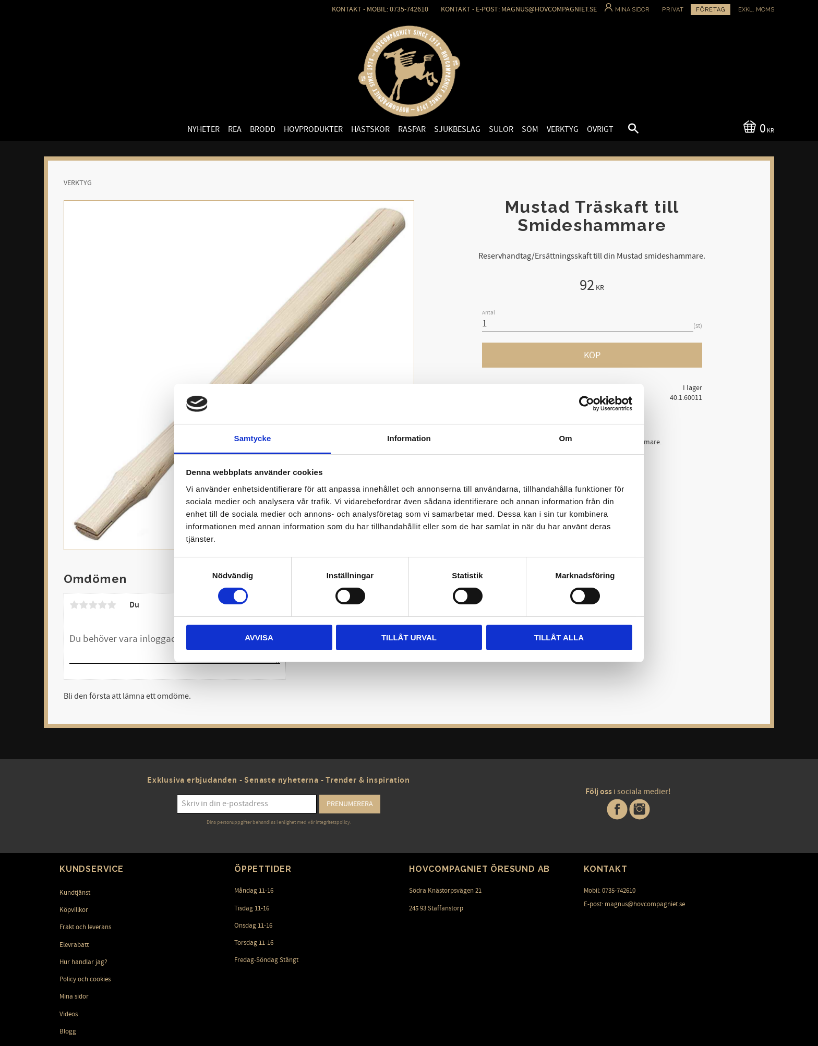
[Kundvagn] (756, 127)
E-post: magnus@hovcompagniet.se (634, 904)
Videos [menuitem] (68, 1014)
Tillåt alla (559, 637)
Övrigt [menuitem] (600, 129)
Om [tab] (565, 438)
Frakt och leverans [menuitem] (85, 927)
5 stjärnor (111, 605)
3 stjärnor (93, 605)
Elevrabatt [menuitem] (74, 945)
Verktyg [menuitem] (563, 129)
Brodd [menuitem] (262, 129)
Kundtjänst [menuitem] (74, 893)
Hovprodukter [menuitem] (313, 129)
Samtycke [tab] (252, 438)
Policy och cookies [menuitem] (85, 979)
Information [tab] (409, 438)
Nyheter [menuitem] (203, 129)
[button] (624, 130)
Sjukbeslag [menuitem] (457, 129)
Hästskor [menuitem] (370, 129)
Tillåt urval (409, 637)
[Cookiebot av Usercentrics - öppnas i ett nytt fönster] (586, 403)
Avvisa (259, 637)
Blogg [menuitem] (67, 1031)
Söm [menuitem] (530, 129)
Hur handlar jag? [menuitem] (83, 962)
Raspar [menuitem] (412, 129)
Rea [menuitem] (235, 129)
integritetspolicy (333, 822)
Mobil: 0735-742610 (609, 890)
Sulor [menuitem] (501, 129)
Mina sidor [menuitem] (74, 996)
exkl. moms (756, 9)
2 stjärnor (83, 605)
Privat (673, 9)
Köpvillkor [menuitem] (73, 910)
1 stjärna (74, 605)
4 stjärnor (102, 605)
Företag (710, 9)
